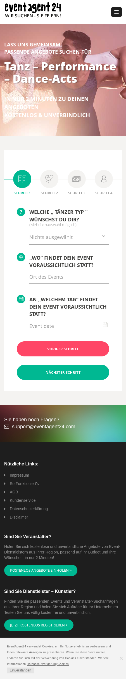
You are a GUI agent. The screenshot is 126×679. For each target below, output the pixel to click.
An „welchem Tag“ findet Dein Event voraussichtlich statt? (62, 306)
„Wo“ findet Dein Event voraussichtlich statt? (55, 260)
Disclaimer (19, 517)
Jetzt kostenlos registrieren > (39, 625)
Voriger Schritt (63, 348)
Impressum (19, 475)
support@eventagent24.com (43, 426)
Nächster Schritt (63, 372)
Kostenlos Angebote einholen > (41, 570)
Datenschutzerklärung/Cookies (48, 664)
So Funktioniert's (24, 483)
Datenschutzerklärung (29, 509)
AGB (14, 492)
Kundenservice (23, 500)
